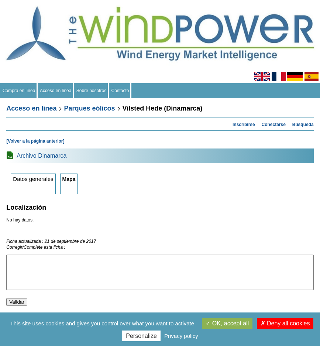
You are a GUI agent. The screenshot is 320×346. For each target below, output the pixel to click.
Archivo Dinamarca (41, 156)
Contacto (120, 90)
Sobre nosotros (91, 90)
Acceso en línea (56, 90)
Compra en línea (19, 90)
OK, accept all (227, 323)
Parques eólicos (89, 108)
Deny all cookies (285, 323)
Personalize (141, 336)
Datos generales (33, 179)
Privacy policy (181, 336)
